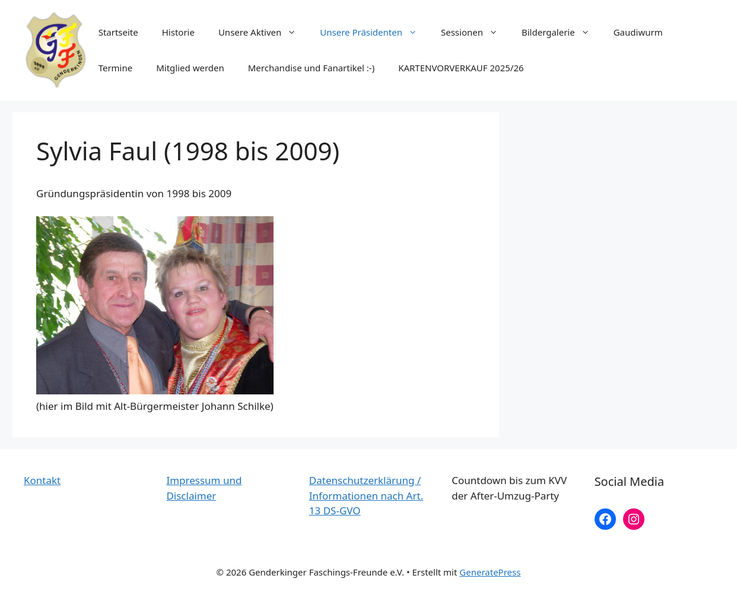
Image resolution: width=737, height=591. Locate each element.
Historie (178, 32)
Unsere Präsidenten (374, 32)
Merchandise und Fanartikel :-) (311, 68)
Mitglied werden (190, 68)
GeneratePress (489, 572)
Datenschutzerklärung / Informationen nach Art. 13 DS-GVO (366, 495)
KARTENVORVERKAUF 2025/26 (460, 68)
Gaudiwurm (638, 32)
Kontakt (42, 480)
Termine (116, 68)
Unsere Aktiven (263, 32)
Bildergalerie (562, 32)
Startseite (118, 32)
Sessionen (475, 32)
